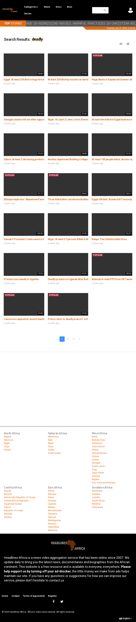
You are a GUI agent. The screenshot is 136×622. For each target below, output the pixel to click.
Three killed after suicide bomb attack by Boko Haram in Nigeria (83, 199)
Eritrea (51, 490)
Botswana (97, 490)
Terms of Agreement (34, 596)
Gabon (7, 507)
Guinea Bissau (99, 453)
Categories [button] (31, 6)
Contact (15, 596)
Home (5, 596)
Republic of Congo (13, 510)
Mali (50, 440)
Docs (58, 6)
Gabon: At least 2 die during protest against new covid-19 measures (41, 159)
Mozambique (55, 510)
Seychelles (53, 527)
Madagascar (54, 520)
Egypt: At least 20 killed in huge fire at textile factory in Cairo (37, 79)
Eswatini (96, 494)
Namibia (96, 503)
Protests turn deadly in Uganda (21, 279)
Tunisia (7, 449)
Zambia (8, 517)
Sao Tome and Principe (103, 482)
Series (27, 13)
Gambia (96, 476)
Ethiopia (52, 494)
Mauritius (52, 530)
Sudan (51, 449)
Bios (69, 6)
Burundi (8, 494)
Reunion (52, 523)
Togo (94, 469)
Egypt (7, 443)
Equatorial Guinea (13, 503)
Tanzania (52, 513)
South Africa (98, 500)
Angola (7, 490)
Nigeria (95, 479)
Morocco (8, 440)
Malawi (51, 507)
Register (52, 596)
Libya (6, 446)
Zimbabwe (97, 507)
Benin (95, 436)
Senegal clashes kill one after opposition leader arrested (35, 119)
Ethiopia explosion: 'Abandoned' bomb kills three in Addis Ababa (39, 199)
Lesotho (96, 497)
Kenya (51, 497)
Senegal (96, 462)
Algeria (7, 436)
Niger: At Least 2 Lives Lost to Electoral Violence (75, 119)
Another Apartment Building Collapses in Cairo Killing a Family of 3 (85, 159)
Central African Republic (16, 500)
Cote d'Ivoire (98, 446)
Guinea (95, 456)
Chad (50, 446)
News (47, 6)
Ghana (95, 449)
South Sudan (54, 453)
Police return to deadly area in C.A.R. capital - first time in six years (84, 319)
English (125, 618)
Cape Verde (98, 472)
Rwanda (8, 513)
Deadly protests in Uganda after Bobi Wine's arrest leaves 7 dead (84, 279)
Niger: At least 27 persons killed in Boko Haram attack (78, 239)
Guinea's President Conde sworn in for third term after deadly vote (40, 239)
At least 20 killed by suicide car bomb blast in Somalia (77, 79)
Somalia (52, 500)
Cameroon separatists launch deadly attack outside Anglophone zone (43, 319)
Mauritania (53, 436)
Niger (50, 443)
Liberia (95, 459)
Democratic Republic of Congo (20, 497)
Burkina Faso (98, 440)
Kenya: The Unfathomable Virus (109, 239)
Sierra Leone (98, 466)
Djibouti (52, 517)
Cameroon (97, 443)
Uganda (52, 503)
